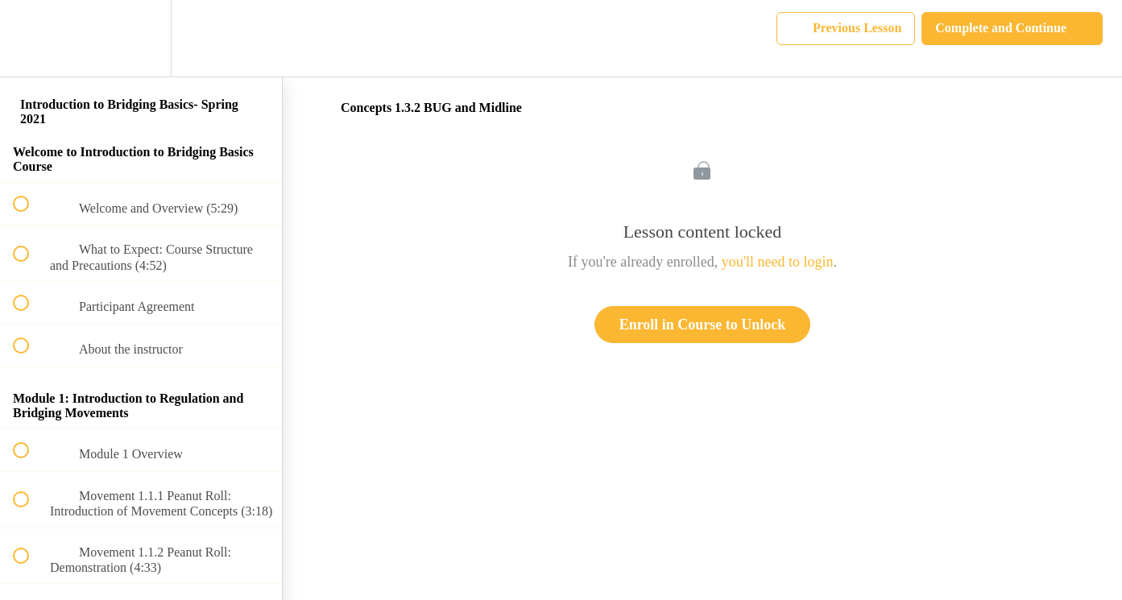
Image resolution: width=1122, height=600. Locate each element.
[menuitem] (141, 38)
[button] (30, 38)
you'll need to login (778, 262)
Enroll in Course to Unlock (702, 325)
